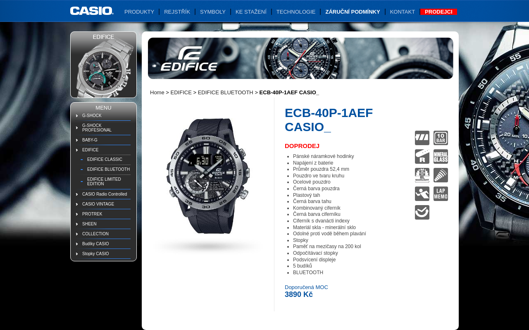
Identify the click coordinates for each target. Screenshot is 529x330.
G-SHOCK (92, 115)
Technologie (296, 12)
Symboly (213, 12)
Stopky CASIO (95, 253)
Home (157, 92)
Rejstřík (177, 12)
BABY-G (90, 140)
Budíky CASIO (95, 244)
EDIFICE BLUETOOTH (108, 169)
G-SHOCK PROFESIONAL (97, 127)
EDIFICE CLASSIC (104, 159)
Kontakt (402, 12)
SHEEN (89, 224)
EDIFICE (90, 150)
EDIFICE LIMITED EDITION (104, 181)
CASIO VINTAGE (98, 204)
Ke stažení (251, 12)
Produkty (139, 12)
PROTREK (92, 214)
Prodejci (438, 12)
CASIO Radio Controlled (104, 194)
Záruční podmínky (352, 12)
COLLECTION (95, 234)
